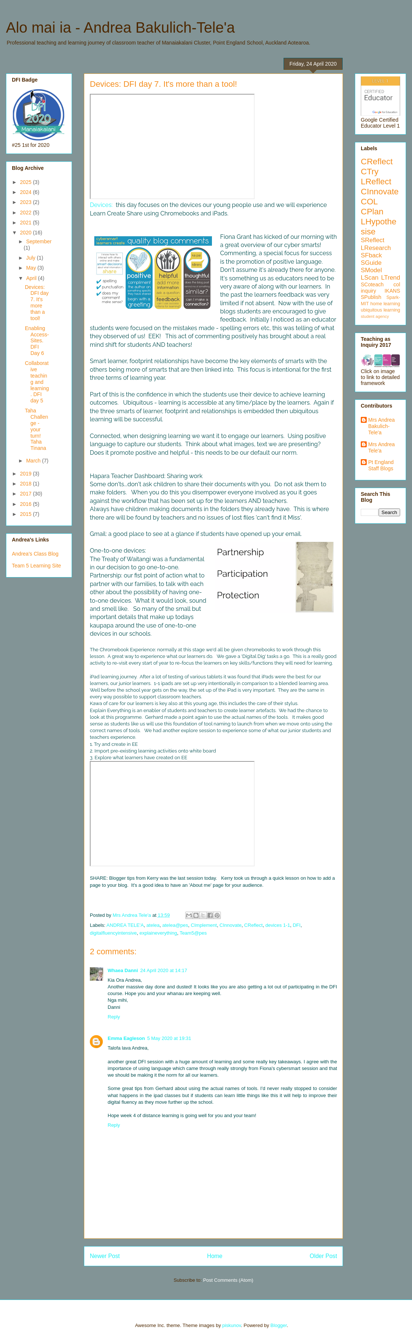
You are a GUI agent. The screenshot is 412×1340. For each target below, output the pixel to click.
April (32, 278)
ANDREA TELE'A (125, 925)
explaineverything (158, 933)
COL (369, 201)
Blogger (279, 1325)
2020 (26, 233)
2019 (26, 474)
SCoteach (372, 284)
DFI (297, 925)
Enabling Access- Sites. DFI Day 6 (37, 340)
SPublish (371, 297)
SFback (371, 255)
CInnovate (230, 925)
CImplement (204, 925)
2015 (26, 514)
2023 (26, 202)
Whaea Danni (123, 970)
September (38, 241)
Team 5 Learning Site (36, 566)
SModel (371, 270)
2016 (26, 504)
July (31, 258)
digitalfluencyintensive (113, 933)
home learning (385, 303)
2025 (26, 182)
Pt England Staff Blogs (381, 465)
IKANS (392, 291)
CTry (370, 171)
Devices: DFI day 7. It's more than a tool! (37, 302)
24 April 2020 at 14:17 (163, 970)
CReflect (253, 925)
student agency (375, 316)
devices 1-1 (277, 925)
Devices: (101, 204)
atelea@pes (175, 925)
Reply (114, 1017)
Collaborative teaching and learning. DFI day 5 (37, 382)
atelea (153, 925)
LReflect (376, 181)
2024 (26, 192)
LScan (370, 277)
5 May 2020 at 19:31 (169, 1038)
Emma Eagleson (126, 1038)
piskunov (231, 1325)
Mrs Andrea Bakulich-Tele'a (381, 426)
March (34, 461)
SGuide (371, 262)
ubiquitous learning (380, 310)
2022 (26, 212)
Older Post (323, 1256)
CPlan (372, 211)
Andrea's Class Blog (35, 554)
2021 (26, 222)
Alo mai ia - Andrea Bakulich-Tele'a (120, 27)
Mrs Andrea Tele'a (381, 447)
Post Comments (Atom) (228, 1280)
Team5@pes (193, 933)
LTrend (390, 277)
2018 (26, 484)
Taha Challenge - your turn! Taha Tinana (36, 429)
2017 (26, 494)
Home (215, 1256)
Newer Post (105, 1256)
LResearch (376, 247)
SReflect (372, 240)
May (31, 268)
